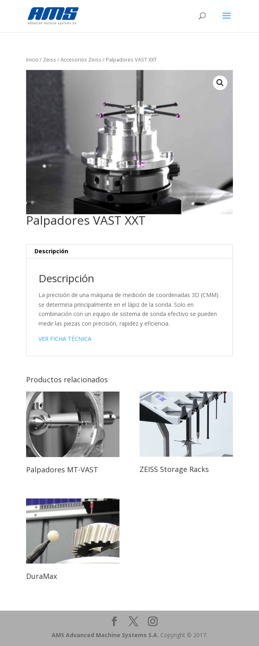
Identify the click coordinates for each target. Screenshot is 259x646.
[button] (220, 83)
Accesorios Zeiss (81, 59)
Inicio (32, 59)
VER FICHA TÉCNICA (64, 338)
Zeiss (49, 59)
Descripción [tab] (51, 251)
